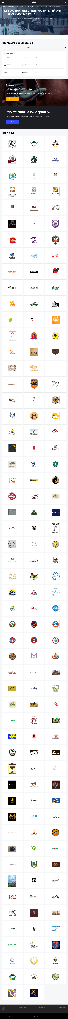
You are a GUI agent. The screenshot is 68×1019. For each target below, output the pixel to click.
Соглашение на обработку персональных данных (37, 1016)
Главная (3, 6)
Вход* (12, 121)
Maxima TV (41, 1010)
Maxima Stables (22, 1007)
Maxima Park (42, 1007)
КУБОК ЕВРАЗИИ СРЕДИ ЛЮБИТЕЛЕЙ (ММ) (25, 6)
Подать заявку (12, 98)
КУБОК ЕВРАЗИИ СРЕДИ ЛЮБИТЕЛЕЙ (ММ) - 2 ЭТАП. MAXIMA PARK (49, 6)
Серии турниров (11, 6)
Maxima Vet (21, 1010)
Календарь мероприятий (45, 18)
